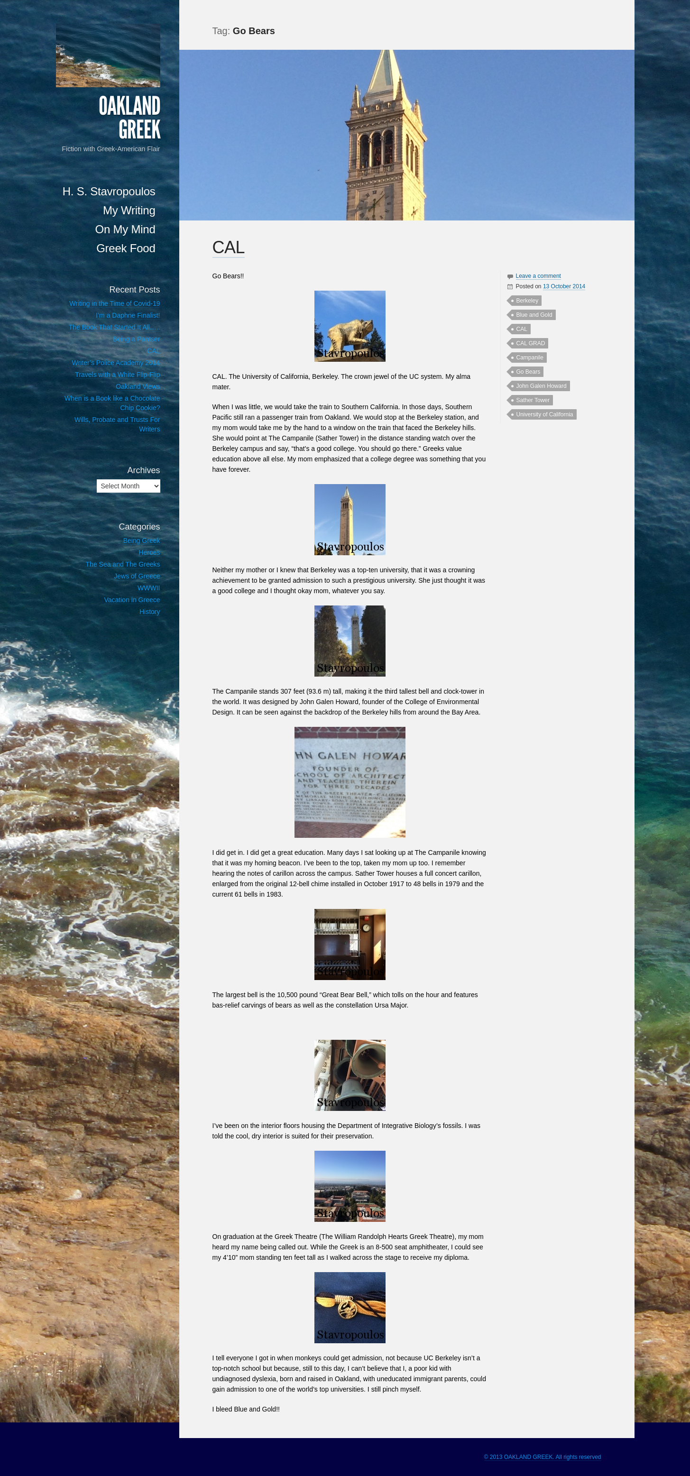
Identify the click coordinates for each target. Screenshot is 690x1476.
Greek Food (125, 248)
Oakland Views (138, 386)
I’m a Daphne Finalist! (128, 315)
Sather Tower (533, 400)
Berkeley (527, 300)
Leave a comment (538, 276)
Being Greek (141, 540)
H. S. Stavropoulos (109, 191)
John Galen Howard (541, 386)
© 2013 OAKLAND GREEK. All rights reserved (542, 1457)
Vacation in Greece (132, 600)
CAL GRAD (530, 343)
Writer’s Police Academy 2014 (116, 363)
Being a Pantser (136, 339)
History (149, 611)
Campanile (529, 357)
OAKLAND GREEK (129, 118)
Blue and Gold (534, 315)
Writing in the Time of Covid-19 (114, 303)
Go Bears (528, 371)
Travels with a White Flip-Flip (117, 374)
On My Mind (125, 229)
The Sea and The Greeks (123, 564)
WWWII (149, 588)
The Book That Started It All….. (114, 327)
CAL (228, 247)
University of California (544, 414)
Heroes (149, 552)
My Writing (129, 210)
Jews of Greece (137, 576)
